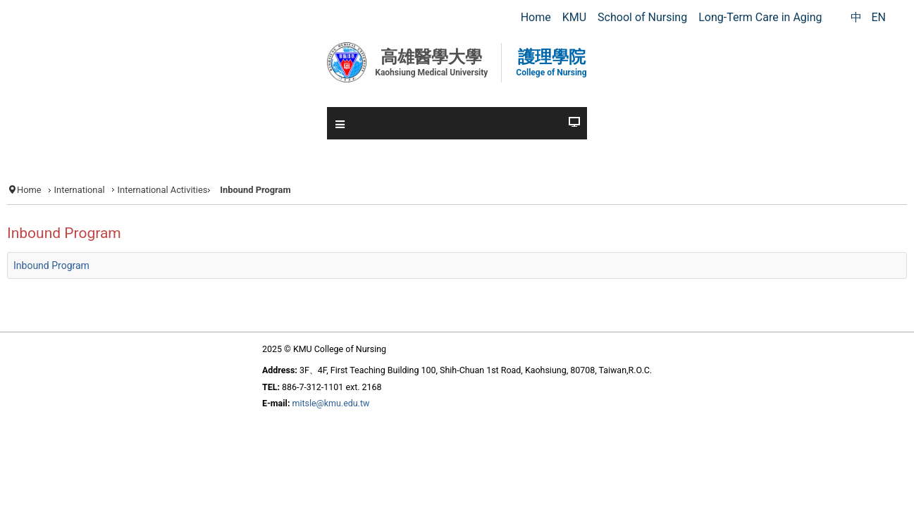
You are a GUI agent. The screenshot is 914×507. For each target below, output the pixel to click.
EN (878, 17)
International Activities (214, 189)
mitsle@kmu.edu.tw (312, 443)
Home (68, 189)
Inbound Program (94, 288)
